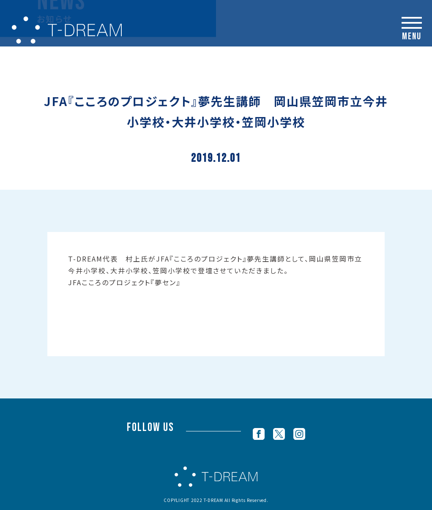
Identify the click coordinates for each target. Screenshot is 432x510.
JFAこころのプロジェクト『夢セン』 (124, 282)
